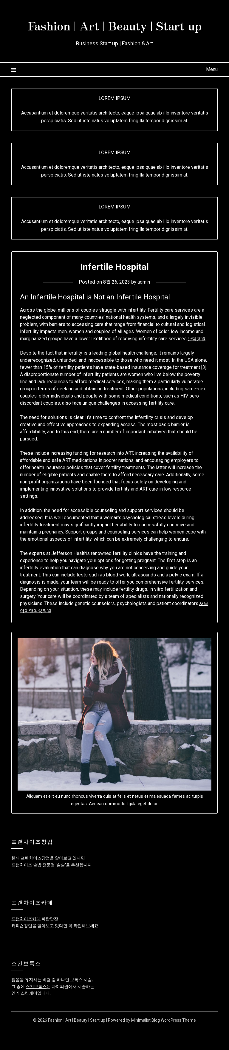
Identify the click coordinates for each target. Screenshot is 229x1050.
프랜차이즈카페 (26, 940)
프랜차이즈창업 (35, 879)
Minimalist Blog (145, 1041)
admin (145, 303)
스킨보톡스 (36, 1008)
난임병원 (197, 360)
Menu (212, 91)
